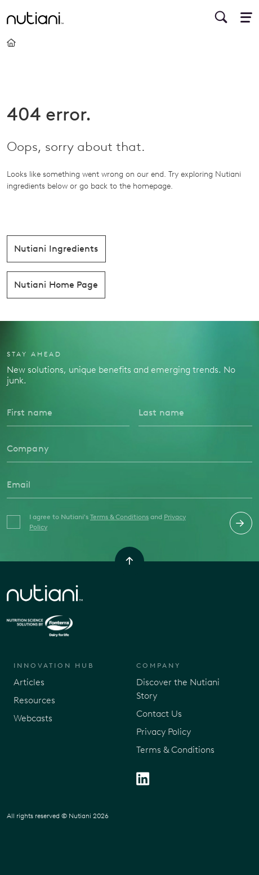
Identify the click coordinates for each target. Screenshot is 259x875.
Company (158, 665)
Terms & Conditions (119, 517)
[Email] (129, 484)
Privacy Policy (163, 731)
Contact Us (159, 713)
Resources (34, 700)
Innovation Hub (54, 665)
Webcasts (33, 718)
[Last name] (195, 412)
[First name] (68, 412)
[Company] (129, 448)
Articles (29, 682)
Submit (241, 523)
